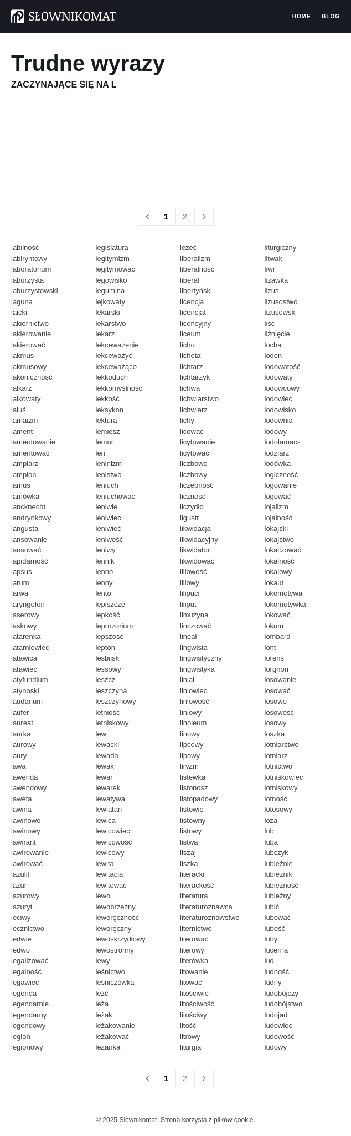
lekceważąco (116, 366)
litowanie (194, 972)
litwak (274, 258)
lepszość (110, 636)
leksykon (110, 410)
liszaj (188, 852)
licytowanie (197, 442)
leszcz (106, 680)
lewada (107, 755)
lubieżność (281, 885)
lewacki (108, 744)
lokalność (280, 561)
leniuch (107, 485)
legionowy (27, 1047)
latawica (24, 658)
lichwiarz (194, 410)
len (100, 453)
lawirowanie (30, 852)
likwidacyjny (199, 539)
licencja (192, 302)
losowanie (281, 680)
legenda (24, 993)
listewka (192, 777)
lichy (187, 420)
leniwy (106, 550)
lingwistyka (197, 669)
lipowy (190, 755)
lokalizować (283, 550)
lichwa (190, 388)
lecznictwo (27, 928)
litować (191, 982)
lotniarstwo (282, 744)
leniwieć (108, 528)
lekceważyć (114, 355)
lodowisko (280, 410)
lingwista (194, 647)
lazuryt (21, 907)
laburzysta (27, 280)
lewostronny (115, 950)
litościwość (197, 1004)
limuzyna (194, 615)
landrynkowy (31, 518)
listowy (191, 831)
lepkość (108, 615)
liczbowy (193, 474)
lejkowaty (110, 302)
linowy (190, 734)
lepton (105, 647)
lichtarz (191, 366)
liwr (270, 269)
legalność (26, 972)
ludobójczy (281, 993)
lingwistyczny (201, 658)
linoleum (193, 723)
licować (192, 431)
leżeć (188, 247)
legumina (110, 290)
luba (271, 842)
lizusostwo (281, 302)
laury (19, 755)
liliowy (189, 583)
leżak (104, 1015)
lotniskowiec (284, 777)
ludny (273, 982)
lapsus (21, 571)
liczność (192, 496)
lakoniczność (31, 377)
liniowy (191, 712)
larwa (19, 593)
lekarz (105, 334)
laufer (20, 712)
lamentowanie (33, 442)
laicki (19, 312)
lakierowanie (31, 334)
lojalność (279, 518)
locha (273, 345)
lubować (278, 917)
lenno (104, 571)
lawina (21, 809)
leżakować (113, 1036)
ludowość (280, 1036)
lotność (276, 799)
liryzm (189, 766)
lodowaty (279, 377)
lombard (278, 636)
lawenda (24, 777)
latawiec (24, 669)
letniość (108, 712)
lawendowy (29, 788)
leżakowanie (116, 1025)
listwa (189, 842)
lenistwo (109, 474)
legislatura (112, 247)
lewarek (108, 788)
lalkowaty (25, 399)
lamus (20, 485)
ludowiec (279, 1025)
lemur (105, 442)
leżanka (108, 1047)
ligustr (189, 518)
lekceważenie (117, 345)
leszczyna (111, 691)
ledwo (20, 950)
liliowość (193, 571)
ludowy (276, 1047)
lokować (278, 615)
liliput (188, 604)
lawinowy (25, 831)
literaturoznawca (206, 907)
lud (269, 960)
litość (188, 1025)
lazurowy (25, 896)
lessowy (108, 669)
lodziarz (277, 453)
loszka (275, 734)
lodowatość (283, 366)
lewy (103, 960)
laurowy (23, 744)
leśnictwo (110, 972)
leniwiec (108, 518)
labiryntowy (29, 258)
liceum (190, 334)
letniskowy (112, 723)
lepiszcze (110, 604)
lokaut (274, 583)
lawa (18, 766)
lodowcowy (282, 388)
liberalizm (195, 258)
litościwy (193, 1015)
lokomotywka (285, 604)
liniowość (194, 701)
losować (278, 691)
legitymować (116, 269)
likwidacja (195, 528)
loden (273, 355)
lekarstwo (111, 323)
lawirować (27, 863)
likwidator (195, 550)
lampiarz (24, 463)
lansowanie (29, 539)
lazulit (20, 874)
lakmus (22, 355)
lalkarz (21, 388)
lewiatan (109, 809)
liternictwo (196, 928)
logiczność (281, 474)
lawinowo (25, 820)
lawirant (23, 842)
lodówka (278, 463)
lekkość (108, 399)
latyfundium (29, 680)
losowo (276, 701)
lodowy (276, 431)
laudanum (27, 701)
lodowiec (279, 399)
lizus (272, 290)
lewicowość (114, 842)
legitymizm (113, 258)
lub (269, 831)
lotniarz (276, 755)
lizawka (276, 280)
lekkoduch (112, 377)
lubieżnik (279, 874)
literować (194, 939)
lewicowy (110, 852)
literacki (192, 874)
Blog (331, 16)
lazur (19, 885)
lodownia (279, 420)
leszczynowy (116, 701)
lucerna (276, 950)
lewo (103, 896)
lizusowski (281, 312)
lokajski (276, 528)
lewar (104, 777)
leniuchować (116, 496)
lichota (190, 355)
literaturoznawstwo (210, 917)
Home (301, 16)
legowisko (111, 280)
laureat (22, 723)
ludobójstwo (284, 1004)
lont (270, 647)
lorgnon (276, 669)
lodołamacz (283, 442)
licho (187, 345)
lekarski (108, 312)
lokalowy (278, 571)
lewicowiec (113, 831)
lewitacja (109, 874)
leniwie (107, 507)
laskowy (24, 626)
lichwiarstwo (199, 399)
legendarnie (30, 1004)
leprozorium (114, 626)
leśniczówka (115, 982)
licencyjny (195, 323)
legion (20, 1036)
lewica (106, 820)
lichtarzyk (195, 377)
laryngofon (28, 604)
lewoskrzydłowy (121, 939)
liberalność (197, 269)
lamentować (30, 453)
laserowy (25, 615)
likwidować (197, 561)
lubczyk (276, 852)
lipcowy (192, 744)
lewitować (111, 885)
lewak (105, 766)
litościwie (194, 993)
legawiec (25, 982)
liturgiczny (281, 247)
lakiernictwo (30, 323)
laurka (20, 734)
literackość (197, 885)
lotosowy (279, 809)
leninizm (109, 463)
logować (278, 496)
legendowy (28, 1025)
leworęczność (118, 917)
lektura (106, 420)
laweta (21, 799)
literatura (194, 896)
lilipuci (189, 593)
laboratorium (31, 269)
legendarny (29, 1015)
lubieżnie (279, 863)
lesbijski (108, 658)
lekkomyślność (119, 388)
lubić (272, 907)
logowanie (281, 485)
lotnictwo (279, 766)
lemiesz (108, 431)
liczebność (197, 485)
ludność (277, 972)
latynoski (25, 691)
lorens (274, 658)
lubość (275, 928)
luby (271, 939)
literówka (194, 960)
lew (101, 734)
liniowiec (193, 691)
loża (271, 820)
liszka (189, 863)
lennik (105, 561)
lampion (24, 474)
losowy (276, 723)
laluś (18, 410)
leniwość (109, 539)
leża (102, 1004)
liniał (187, 680)
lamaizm (24, 420)
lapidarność (29, 561)
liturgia (190, 1047)
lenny (104, 583)
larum (20, 583)
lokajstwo (279, 539)
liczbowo (194, 463)
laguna (22, 302)
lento (103, 593)
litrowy (190, 1036)
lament (22, 431)
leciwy (20, 917)
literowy (192, 950)
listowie (192, 809)
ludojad (276, 1015)
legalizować (29, 960)
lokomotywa (284, 593)
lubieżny (278, 896)
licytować (194, 453)
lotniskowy (281, 788)
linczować (195, 626)
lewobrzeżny (116, 907)
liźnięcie (277, 334)
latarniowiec (30, 647)
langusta (24, 528)
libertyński (196, 290)
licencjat (193, 312)
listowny (192, 820)
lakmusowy (29, 366)
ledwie (21, 939)
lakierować (28, 345)
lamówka (25, 496)
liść (270, 323)
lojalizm (276, 507)
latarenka (25, 636)
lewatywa (110, 799)
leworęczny (114, 928)
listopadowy (199, 799)
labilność (25, 247)
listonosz (194, 788)
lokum (274, 626)
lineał (188, 636)
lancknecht (28, 507)
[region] (175, 148)
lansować (26, 550)
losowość (279, 712)
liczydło (192, 507)
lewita (105, 863)
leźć (102, 993)
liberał (189, 280)
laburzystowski (34, 290)
